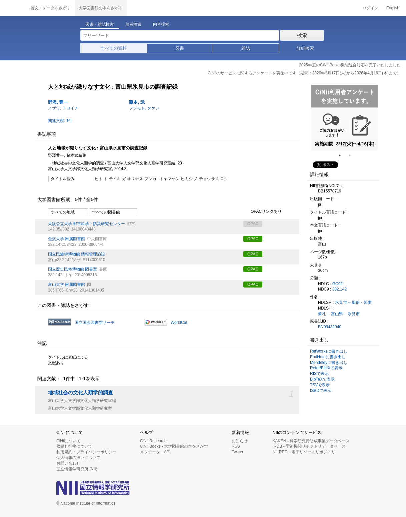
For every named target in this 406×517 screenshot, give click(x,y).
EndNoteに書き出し (328, 357)
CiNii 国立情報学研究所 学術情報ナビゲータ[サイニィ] (13, 8)
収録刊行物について (74, 446)
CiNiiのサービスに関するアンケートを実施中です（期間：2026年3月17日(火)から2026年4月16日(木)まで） (304, 73)
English (392, 8)
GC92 (337, 284)
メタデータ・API (155, 452)
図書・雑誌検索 (100, 24)
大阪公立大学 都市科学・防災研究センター (86, 223)
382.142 (339, 289)
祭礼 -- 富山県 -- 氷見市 (339, 314)
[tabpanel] (345, 118)
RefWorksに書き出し (328, 351)
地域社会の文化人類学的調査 (80, 392)
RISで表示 (319, 373)
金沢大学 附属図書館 (66, 238)
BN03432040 (329, 327)
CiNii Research (153, 441)
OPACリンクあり (262, 212)
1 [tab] (342, 155)
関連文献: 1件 (60, 120)
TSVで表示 (320, 385)
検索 (302, 35)
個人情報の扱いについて (78, 457)
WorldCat (179, 322)
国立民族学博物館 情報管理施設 (76, 254)
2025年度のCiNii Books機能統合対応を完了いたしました (350, 65)
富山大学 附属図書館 (66, 284)
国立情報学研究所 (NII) (76, 469)
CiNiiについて (68, 441)
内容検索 (161, 24)
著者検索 (133, 24)
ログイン (370, 8)
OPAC (252, 238)
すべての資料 (114, 48)
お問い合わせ (68, 463)
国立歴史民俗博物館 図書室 (72, 269)
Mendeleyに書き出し (328, 362)
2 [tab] (352, 155)
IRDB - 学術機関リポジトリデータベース (309, 446)
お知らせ (240, 441)
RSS (236, 446)
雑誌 (245, 48)
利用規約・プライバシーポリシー (86, 452)
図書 (179, 48)
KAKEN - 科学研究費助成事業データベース (311, 441)
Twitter (237, 452)
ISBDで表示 (320, 390)
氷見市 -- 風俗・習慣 (353, 302)
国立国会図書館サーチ (95, 322)
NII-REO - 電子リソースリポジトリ (304, 452)
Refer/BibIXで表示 (326, 368)
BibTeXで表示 (322, 379)
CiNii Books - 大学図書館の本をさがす (174, 446)
